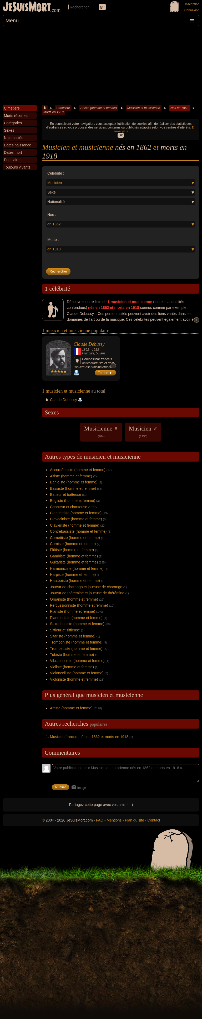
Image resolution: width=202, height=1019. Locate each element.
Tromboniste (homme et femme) (76, 642)
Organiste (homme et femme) (74, 599)
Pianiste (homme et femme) (72, 611)
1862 (85, 350)
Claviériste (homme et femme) (74, 525)
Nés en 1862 (179, 108)
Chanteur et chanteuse (68, 507)
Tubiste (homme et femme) (72, 654)
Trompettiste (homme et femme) (76, 648)
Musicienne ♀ (101, 431)
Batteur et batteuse (65, 494)
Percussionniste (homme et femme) (79, 605)
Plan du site (134, 820)
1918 (95, 350)
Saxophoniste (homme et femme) (77, 624)
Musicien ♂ (143, 431)
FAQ (99, 820)
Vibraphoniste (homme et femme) (77, 661)
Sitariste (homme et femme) (72, 636)
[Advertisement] (101, 65)
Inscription (192, 4)
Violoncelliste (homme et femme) (77, 673)
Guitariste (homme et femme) (74, 562)
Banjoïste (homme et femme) (74, 482)
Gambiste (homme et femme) (74, 556)
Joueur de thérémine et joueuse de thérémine (87, 593)
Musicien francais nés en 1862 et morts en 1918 (89, 737)
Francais (88, 353)
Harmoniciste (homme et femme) (77, 568)
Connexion (191, 10)
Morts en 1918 (53, 112)
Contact (153, 820)
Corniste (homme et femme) (73, 544)
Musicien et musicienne (143, 108)
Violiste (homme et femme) (72, 667)
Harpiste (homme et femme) (73, 574)
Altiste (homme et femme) (71, 476)
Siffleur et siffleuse (65, 630)
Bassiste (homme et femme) (73, 488)
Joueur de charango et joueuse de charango (86, 587)
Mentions (114, 820)
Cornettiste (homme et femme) (75, 538)
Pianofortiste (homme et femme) (76, 618)
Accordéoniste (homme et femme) (77, 470)
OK (120, 135)
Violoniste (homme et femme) (74, 679)
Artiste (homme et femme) (98, 108)
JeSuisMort (27, 7)
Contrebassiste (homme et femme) (78, 531)
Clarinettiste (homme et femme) (76, 513)
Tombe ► (105, 373)
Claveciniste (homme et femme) (76, 519)
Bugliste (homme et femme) (72, 500)
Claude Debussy (89, 344)
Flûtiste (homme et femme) (72, 550)
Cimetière (63, 108)
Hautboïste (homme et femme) (75, 580)
